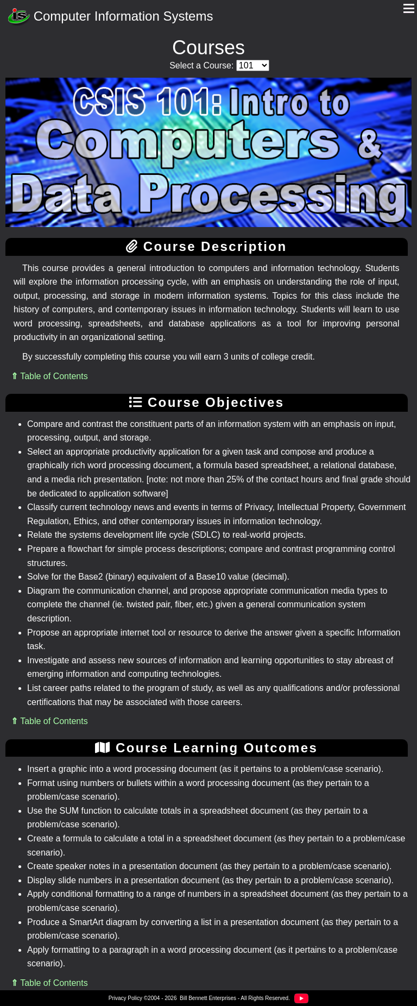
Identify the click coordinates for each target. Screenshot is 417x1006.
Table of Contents (49, 376)
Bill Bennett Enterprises (208, 998)
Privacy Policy (125, 998)
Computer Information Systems (110, 17)
